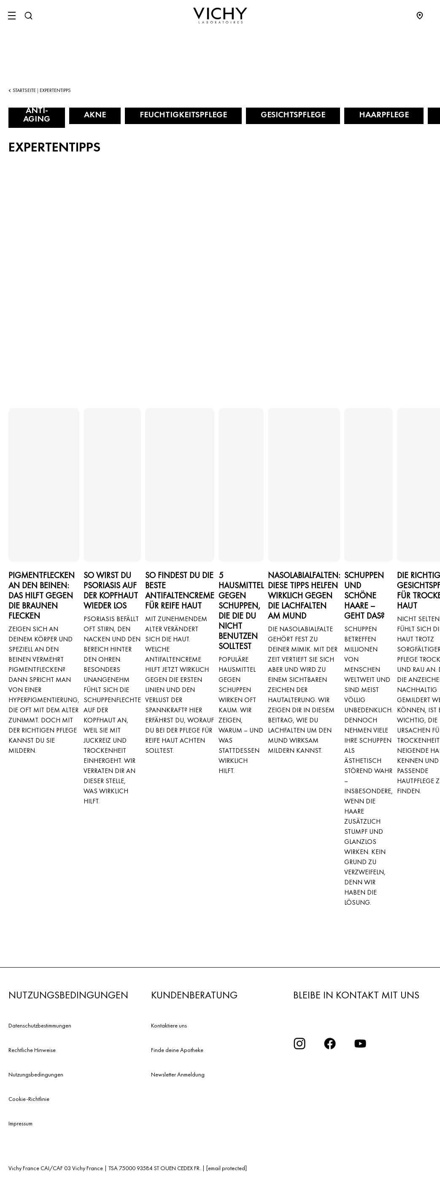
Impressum (20, 1123)
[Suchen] (28, 16)
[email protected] (226, 1168)
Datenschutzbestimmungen (39, 1025)
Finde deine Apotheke (177, 1050)
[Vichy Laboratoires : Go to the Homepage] (220, 16)
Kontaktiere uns (169, 1025)
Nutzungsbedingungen (35, 1074)
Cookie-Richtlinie (28, 1099)
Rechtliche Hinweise (32, 1050)
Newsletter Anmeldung (178, 1074)
